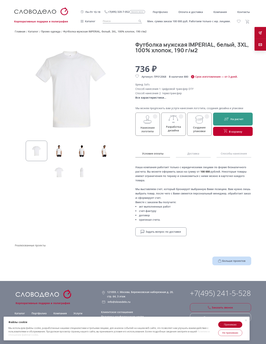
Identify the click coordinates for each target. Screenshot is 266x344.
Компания (60, 313)
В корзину (232, 131)
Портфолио (39, 313)
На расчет (232, 119)
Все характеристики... (150, 97)
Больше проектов (231, 261)
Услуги (78, 313)
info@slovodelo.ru (119, 302)
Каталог (90, 21)
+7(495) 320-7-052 (118, 11)
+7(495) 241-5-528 (220, 293)
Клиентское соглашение (117, 312)
